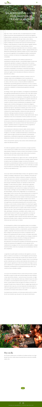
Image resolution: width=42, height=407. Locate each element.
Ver (23, 388)
